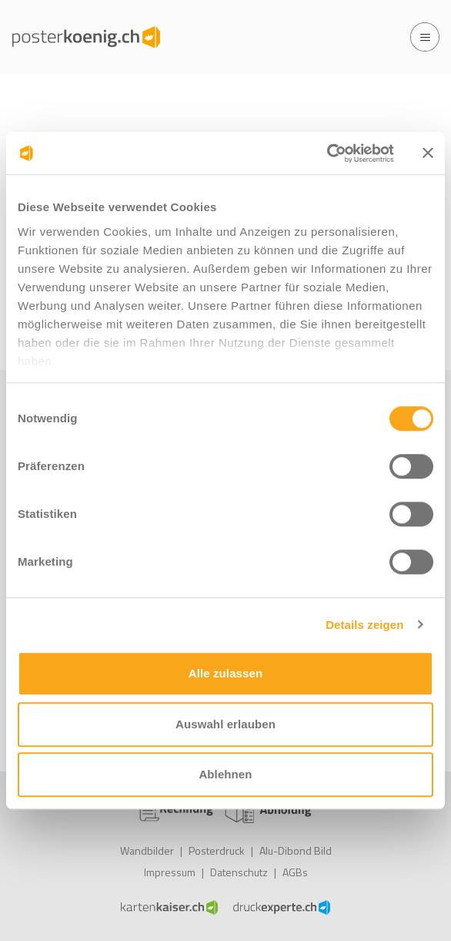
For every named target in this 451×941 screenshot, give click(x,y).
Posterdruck (217, 850)
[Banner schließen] (428, 153)
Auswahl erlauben (225, 724)
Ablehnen (225, 774)
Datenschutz (239, 872)
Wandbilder (147, 850)
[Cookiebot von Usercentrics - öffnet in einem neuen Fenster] (326, 153)
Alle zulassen (225, 673)
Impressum (169, 872)
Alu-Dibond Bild (295, 850)
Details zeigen (364, 624)
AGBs (295, 872)
